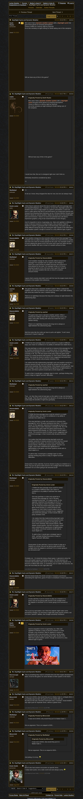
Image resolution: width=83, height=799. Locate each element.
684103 (71, 340)
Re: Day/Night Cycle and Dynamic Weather (26, 94)
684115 (71, 381)
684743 (71, 671)
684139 (71, 475)
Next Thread (58, 12)
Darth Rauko (49, 94)
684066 (71, 235)
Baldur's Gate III (35, 3)
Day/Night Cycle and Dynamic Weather (25, 20)
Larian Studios (14, 3)
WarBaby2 (50, 731)
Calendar (39, 7)
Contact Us (49, 795)
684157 (71, 573)
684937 (71, 694)
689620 (71, 763)
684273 (71, 592)
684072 (71, 254)
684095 (71, 308)
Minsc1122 (50, 712)
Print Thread (13, 16)
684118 (71, 405)
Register (62, 3)
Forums (24, 3)
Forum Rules (13, 795)
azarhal (50, 308)
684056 (71, 203)
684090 (71, 286)
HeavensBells (49, 254)
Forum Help (58, 795)
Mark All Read (24, 795)
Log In (70, 3)
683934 (71, 20)
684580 (71, 620)
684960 (71, 731)
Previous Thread (25, 12)
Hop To (13, 788)
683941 (71, 187)
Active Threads (49, 7)
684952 (71, 712)
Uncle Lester (49, 405)
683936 (71, 94)
